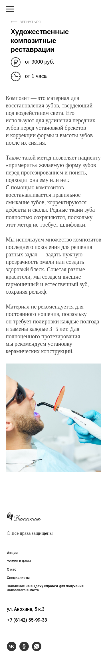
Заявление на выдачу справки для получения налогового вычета (45, 588)
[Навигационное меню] (10, 9)
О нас (11, 569)
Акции (12, 553)
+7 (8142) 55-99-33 (27, 620)
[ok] (24, 649)
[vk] (11, 649)
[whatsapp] (36, 649)
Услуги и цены (19, 561)
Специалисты (18, 578)
